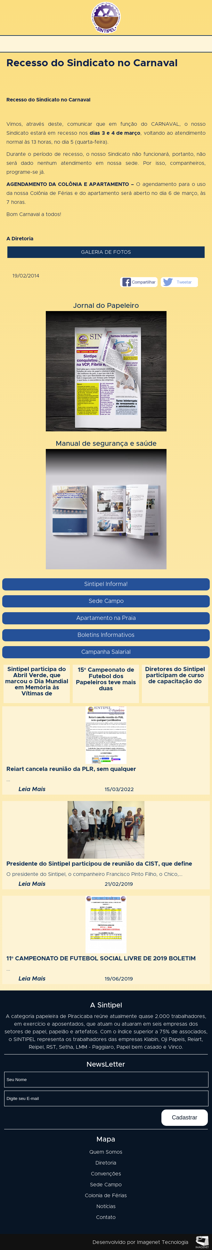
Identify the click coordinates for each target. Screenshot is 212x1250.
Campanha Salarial (106, 652)
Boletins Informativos (106, 635)
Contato (106, 1217)
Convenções (106, 1173)
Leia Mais (32, 789)
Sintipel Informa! (106, 584)
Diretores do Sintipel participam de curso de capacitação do (175, 675)
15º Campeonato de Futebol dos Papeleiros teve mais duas (106, 679)
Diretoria (105, 1163)
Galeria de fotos (106, 252)
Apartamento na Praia (106, 618)
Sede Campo (106, 601)
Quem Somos (105, 1152)
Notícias (106, 1206)
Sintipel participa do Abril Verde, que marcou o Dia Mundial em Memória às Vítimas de (36, 681)
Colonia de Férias (106, 1195)
